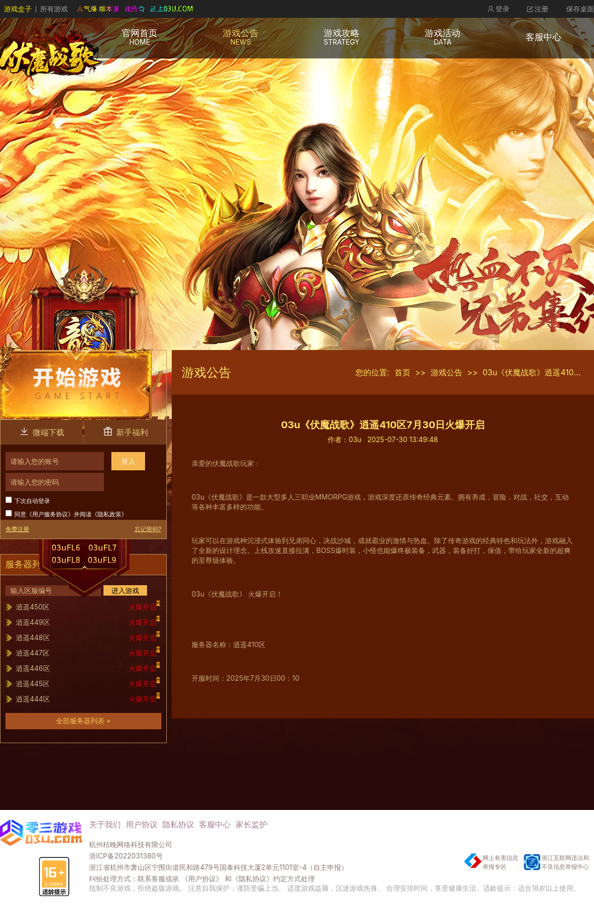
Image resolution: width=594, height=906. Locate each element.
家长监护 (251, 824)
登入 (128, 461)
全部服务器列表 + (83, 720)
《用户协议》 (202, 878)
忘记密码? (148, 529)
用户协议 (141, 824)
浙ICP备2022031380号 (126, 856)
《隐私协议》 (252, 878)
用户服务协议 (50, 514)
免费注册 (17, 529)
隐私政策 (109, 514)
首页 (402, 372)
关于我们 (105, 824)
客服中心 (215, 824)
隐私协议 (178, 824)
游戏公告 (446, 372)
